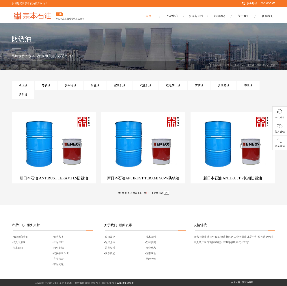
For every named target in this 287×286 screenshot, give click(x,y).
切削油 (23, 94)
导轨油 (46, 85)
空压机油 (120, 85)
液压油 (23, 85)
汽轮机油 (146, 85)
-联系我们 (109, 253)
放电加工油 (173, 85)
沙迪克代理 (266, 236)
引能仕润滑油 (256, 65)
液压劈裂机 (213, 236)
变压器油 (224, 85)
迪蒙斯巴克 (226, 236)
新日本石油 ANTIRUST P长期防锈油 (232, 186)
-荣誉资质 (109, 247)
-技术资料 (150, 236)
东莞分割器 (253, 236)
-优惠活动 (150, 253)
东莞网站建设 (214, 242)
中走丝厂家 (200, 242)
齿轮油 (95, 85)
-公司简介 (109, 236)
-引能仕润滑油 (20, 236)
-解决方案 (58, 236)
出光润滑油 (200, 236)
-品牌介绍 (109, 242)
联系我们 (267, 16)
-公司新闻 (150, 242)
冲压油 (248, 85)
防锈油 (270, 65)
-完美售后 (58, 258)
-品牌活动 (150, 258)
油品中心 (239, 65)
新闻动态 (220, 16)
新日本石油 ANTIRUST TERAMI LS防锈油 (54, 186)
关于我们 (243, 16)
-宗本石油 (17, 247)
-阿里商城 (58, 247)
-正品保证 (58, 242)
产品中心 (172, 16)
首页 (148, 16)
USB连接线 (229, 242)
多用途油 (71, 85)
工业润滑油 (240, 236)
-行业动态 (150, 247)
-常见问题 (58, 264)
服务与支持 (196, 16)
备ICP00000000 (125, 283)
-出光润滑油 (18, 242)
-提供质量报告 (61, 253)
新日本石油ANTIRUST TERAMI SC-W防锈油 (143, 186)
